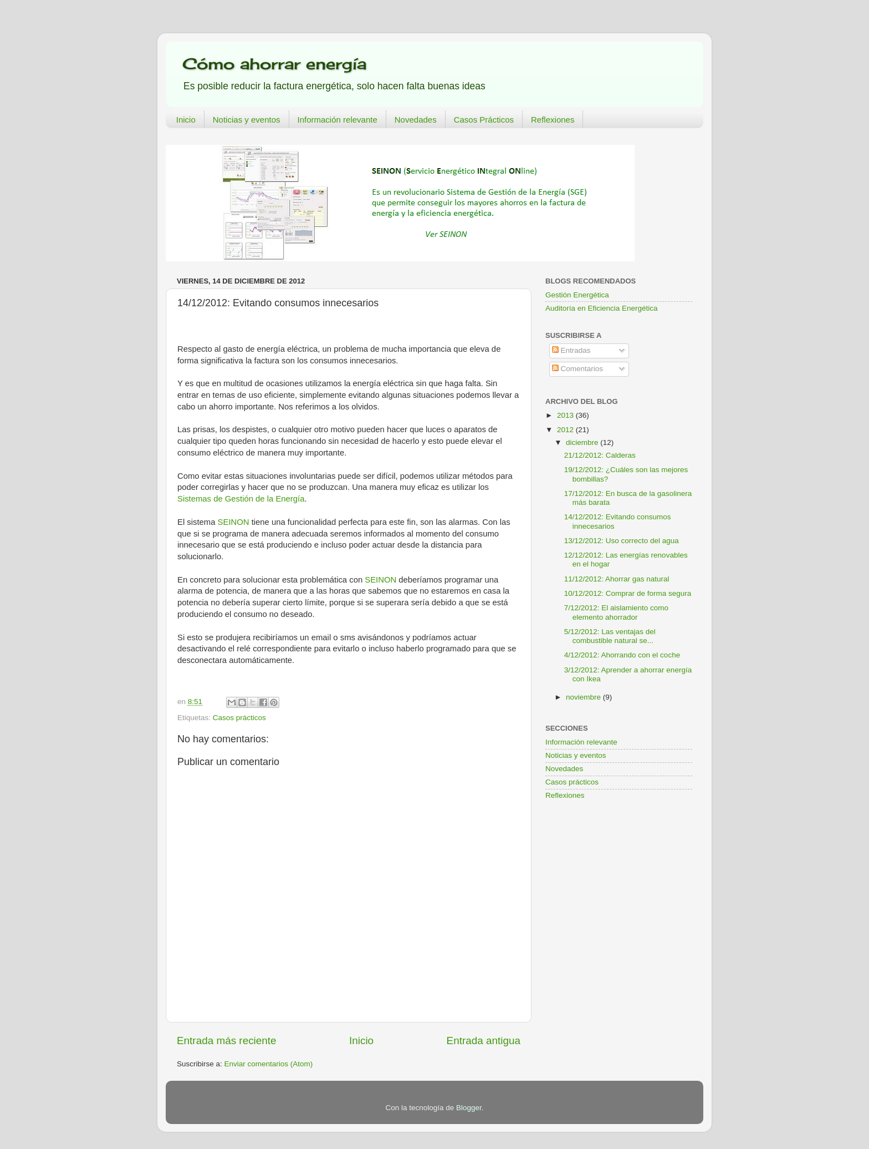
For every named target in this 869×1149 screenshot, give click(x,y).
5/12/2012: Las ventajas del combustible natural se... (610, 636)
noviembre (584, 697)
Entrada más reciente (227, 1040)
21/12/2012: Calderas (600, 455)
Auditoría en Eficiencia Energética (601, 308)
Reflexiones (552, 119)
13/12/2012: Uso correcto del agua (621, 540)
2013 (566, 415)
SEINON (233, 522)
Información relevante (337, 119)
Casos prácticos (239, 717)
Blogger (469, 1108)
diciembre (583, 442)
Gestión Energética (577, 295)
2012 (566, 430)
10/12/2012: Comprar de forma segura (628, 593)
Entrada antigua (483, 1040)
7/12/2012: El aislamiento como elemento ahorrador (616, 612)
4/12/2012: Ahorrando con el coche (622, 655)
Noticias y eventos (246, 119)
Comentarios (577, 369)
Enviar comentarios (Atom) (268, 1064)
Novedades (416, 119)
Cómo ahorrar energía (274, 63)
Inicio (186, 119)
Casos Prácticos (484, 119)
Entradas (571, 350)
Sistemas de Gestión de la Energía (240, 498)
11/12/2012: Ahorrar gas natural (616, 579)
